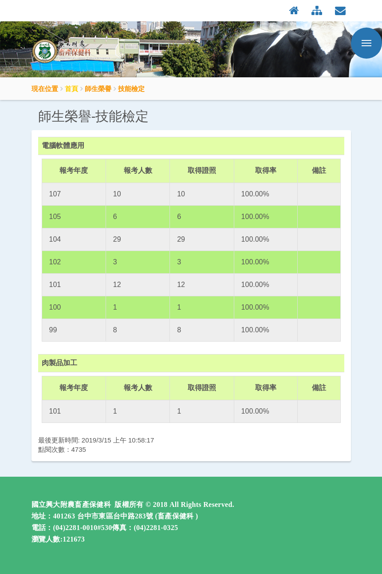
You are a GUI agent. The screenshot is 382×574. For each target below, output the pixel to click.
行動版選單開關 (366, 45)
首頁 (71, 88)
